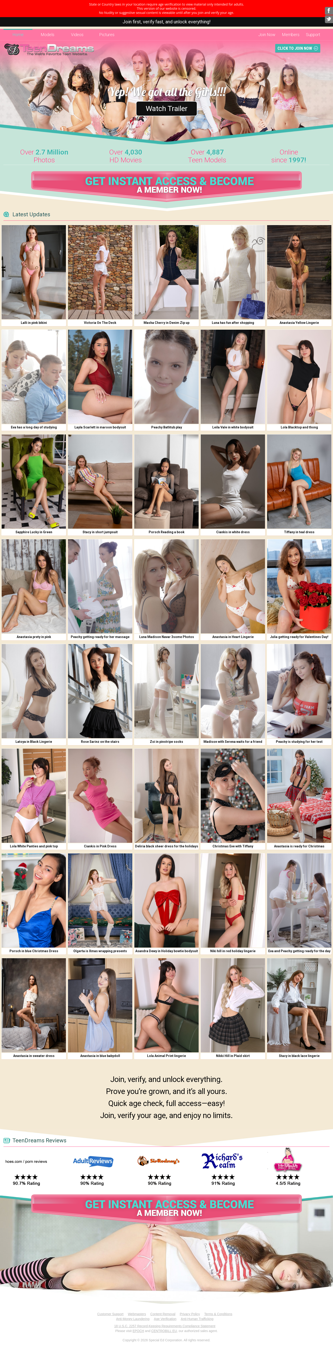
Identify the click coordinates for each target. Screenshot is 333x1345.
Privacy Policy (190, 1314)
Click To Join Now (295, 48)
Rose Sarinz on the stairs (100, 742)
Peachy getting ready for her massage (100, 637)
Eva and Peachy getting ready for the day (299, 951)
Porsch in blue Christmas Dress (33, 951)
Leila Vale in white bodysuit (232, 427)
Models (47, 34)
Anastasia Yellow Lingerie (299, 323)
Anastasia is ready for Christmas (299, 846)
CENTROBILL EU (164, 1331)
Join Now (266, 34)
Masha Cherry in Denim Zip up (166, 323)
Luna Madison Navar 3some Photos (166, 637)
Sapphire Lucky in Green (33, 532)
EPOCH (138, 1331)
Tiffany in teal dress (299, 532)
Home (18, 34)
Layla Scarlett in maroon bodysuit (100, 427)
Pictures (106, 34)
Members (290, 34)
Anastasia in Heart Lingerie (233, 637)
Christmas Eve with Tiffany (233, 846)
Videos (77, 34)
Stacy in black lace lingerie (299, 1056)
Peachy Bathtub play (166, 427)
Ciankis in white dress (233, 532)
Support (313, 34)
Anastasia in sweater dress (34, 1056)
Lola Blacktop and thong (299, 427)
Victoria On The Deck (100, 323)
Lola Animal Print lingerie (166, 1056)
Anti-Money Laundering (133, 1319)
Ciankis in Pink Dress (100, 846)
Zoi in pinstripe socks (166, 742)
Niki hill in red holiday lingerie (233, 951)
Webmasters (137, 1314)
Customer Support (110, 1314)
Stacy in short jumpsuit (100, 532)
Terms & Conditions (218, 1314)
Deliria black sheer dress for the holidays (166, 846)
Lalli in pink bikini (34, 323)
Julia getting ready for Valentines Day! (299, 637)
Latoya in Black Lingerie (33, 742)
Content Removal (162, 1314)
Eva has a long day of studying (34, 427)
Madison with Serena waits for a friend (233, 742)
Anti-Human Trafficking (197, 1319)
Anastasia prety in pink (34, 637)
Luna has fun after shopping (233, 323)
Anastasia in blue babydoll (100, 1056)
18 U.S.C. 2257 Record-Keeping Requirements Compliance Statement (164, 1326)
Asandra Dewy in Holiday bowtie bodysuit (166, 951)
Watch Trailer (167, 108)
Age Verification (165, 1319)
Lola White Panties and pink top (34, 846)
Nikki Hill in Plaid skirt (233, 1056)
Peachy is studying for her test (299, 742)
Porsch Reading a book (167, 532)
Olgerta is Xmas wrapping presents (100, 951)
